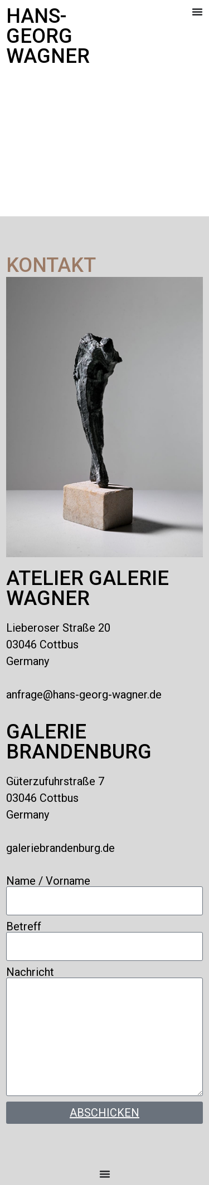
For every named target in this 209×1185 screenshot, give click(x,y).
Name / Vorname (48, 880)
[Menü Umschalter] (197, 11)
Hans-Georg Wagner (48, 36)
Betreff (23, 926)
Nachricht (30, 972)
